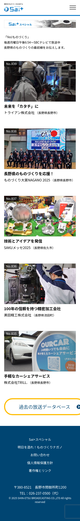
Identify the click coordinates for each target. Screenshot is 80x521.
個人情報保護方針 (40, 462)
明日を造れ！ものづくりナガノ (39, 447)
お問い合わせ (39, 455)
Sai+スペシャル (40, 439)
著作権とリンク (40, 470)
